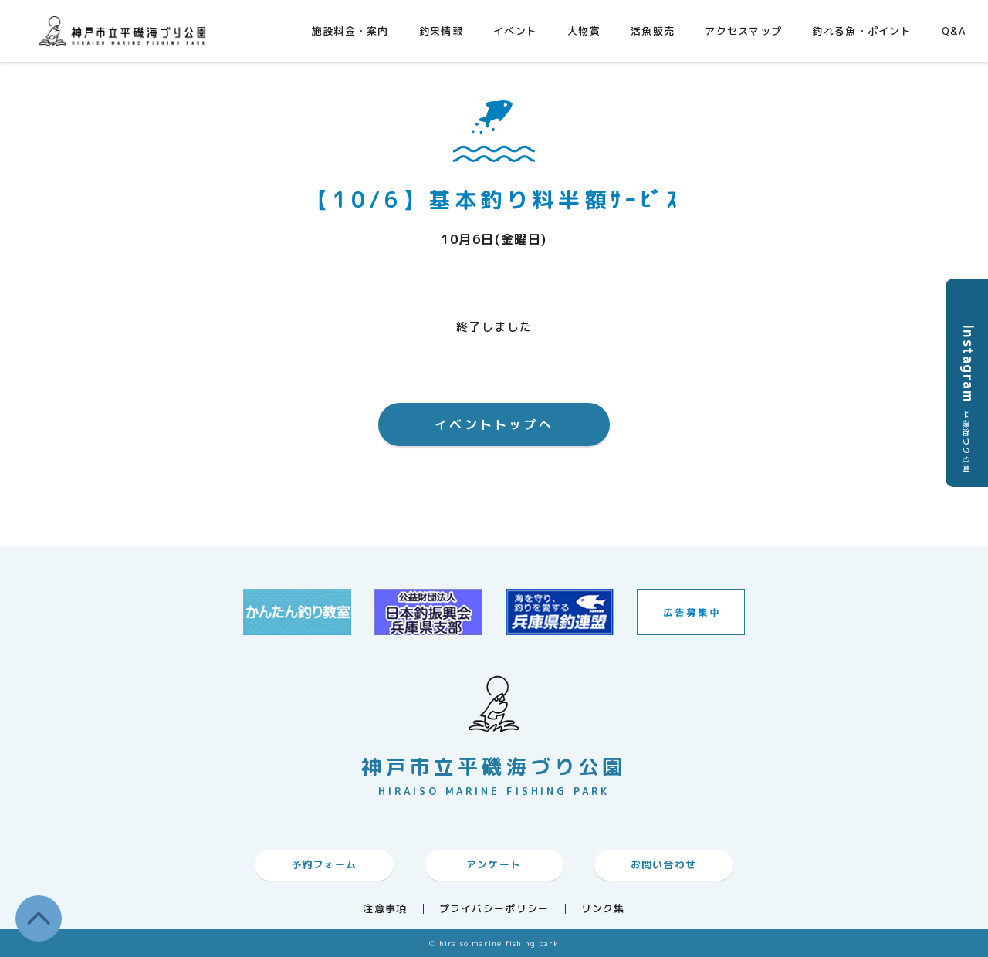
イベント (515, 31)
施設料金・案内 (350, 31)
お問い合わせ (664, 864)
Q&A (954, 31)
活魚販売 (653, 31)
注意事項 (385, 909)
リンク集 (603, 909)
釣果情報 (441, 31)
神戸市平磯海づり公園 (125, 30)
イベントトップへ (494, 424)
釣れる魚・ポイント (862, 31)
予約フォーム (324, 864)
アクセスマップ (743, 31)
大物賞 (584, 31)
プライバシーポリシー (494, 909)
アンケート (494, 864)
